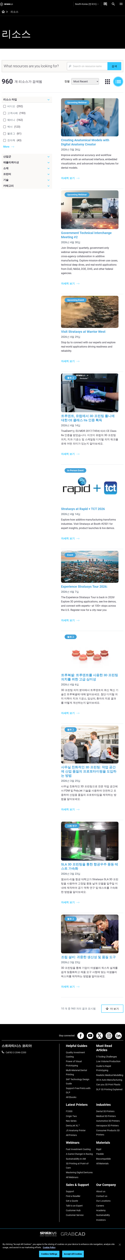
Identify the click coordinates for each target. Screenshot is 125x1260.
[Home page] (2, 12)
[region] (62, 1249)
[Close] (119, 1244)
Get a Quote (72, 1201)
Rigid (98, 1149)
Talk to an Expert (74, 1205)
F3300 (69, 1111)
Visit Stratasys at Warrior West (83, 332)
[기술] (27, 180)
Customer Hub (73, 1210)
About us (100, 1191)
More (6, 146)
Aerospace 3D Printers (107, 1125)
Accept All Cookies (73, 1254)
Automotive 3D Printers (108, 1121)
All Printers (71, 1135)
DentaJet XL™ (73, 1125)
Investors (101, 1220)
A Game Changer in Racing (79, 1154)
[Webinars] (79, 1143)
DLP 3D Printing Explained (109, 1089)
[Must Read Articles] (109, 1049)
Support (70, 1191)
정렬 (67, 81)
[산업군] (27, 157)
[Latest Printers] (79, 1106)
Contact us (101, 1196)
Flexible (100, 1154)
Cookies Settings (49, 1254)
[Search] (113, 4)
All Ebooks (71, 1097)
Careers (100, 1205)
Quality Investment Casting (75, 1054)
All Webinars (72, 1177)
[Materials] (109, 1143)
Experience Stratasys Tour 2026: (84, 586)
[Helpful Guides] (79, 1047)
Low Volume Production (108, 1061)
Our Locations (103, 1201)
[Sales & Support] (79, 1186)
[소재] (27, 168)
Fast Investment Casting (78, 1149)
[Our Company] (109, 1186)
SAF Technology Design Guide (77, 1081)
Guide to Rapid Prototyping (103, 1068)
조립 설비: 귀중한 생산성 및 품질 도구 (88, 957)
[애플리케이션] (27, 162)
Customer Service (74, 1215)
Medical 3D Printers (106, 1116)
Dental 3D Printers (105, 1111)
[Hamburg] (121, 4)
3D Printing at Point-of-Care (77, 1165)
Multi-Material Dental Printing (76, 1072)
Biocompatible (103, 1159)
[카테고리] (27, 186)
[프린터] (27, 174)
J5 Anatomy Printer (76, 1130)
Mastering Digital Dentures (79, 1172)
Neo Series (71, 1121)
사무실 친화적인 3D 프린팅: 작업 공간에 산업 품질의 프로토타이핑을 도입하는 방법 (88, 771)
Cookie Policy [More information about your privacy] (49, 1247)
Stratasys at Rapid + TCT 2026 (83, 509)
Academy (101, 1210)
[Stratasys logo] (6, 4)
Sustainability (103, 1215)
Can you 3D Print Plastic (108, 1084)
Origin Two (71, 1116)
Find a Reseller (73, 1196)
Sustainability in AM (76, 1159)
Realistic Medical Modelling (109, 1075)
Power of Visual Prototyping (74, 1063)
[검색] (114, 66)
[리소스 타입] (27, 99)
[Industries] (109, 1106)
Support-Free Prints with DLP (78, 1090)
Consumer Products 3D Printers (108, 1132)
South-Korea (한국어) (86, 4)
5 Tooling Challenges (106, 1056)
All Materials (102, 1163)
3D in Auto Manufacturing (109, 1080)
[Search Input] (87, 66)
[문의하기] (105, 4)
